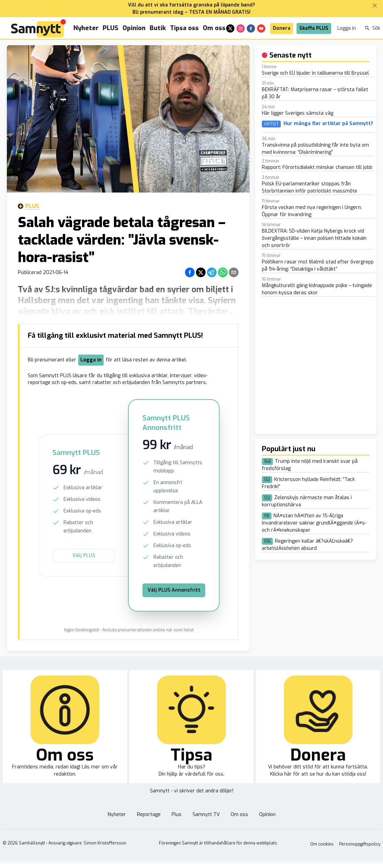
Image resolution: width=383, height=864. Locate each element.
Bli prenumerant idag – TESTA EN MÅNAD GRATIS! (191, 12)
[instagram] (240, 28)
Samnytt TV (206, 814)
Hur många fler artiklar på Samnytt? (328, 124)
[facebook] (251, 28)
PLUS (110, 28)
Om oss (214, 28)
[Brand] (38, 28)
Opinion (134, 28)
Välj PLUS (83, 555)
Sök (372, 28)
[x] (230, 28)
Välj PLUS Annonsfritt (174, 590)
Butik (158, 28)
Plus (28, 206)
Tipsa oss (184, 28)
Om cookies (322, 844)
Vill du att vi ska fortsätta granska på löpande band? (191, 5)
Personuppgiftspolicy (359, 844)
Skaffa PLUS (313, 28)
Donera (281, 28)
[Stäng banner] (374, 5)
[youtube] (261, 28)
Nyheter (85, 28)
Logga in (346, 28)
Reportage (149, 814)
